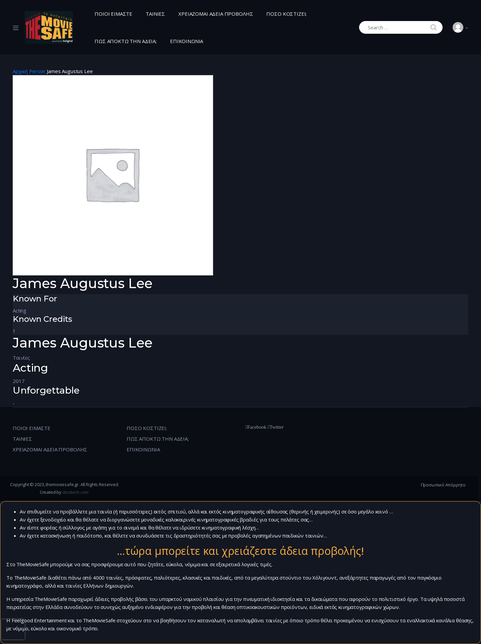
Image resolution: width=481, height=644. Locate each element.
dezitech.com (75, 492)
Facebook (256, 427)
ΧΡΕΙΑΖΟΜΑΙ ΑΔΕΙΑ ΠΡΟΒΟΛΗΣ (215, 13)
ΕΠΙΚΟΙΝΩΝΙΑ (186, 41)
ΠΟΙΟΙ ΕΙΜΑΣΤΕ (113, 13)
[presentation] (13, 629)
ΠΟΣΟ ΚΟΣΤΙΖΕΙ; (286, 13)
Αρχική (20, 71)
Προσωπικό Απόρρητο (443, 485)
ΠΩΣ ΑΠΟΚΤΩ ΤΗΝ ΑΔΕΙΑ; (126, 41)
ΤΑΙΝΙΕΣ (155, 13)
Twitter (277, 427)
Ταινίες (21, 357)
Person (37, 71)
